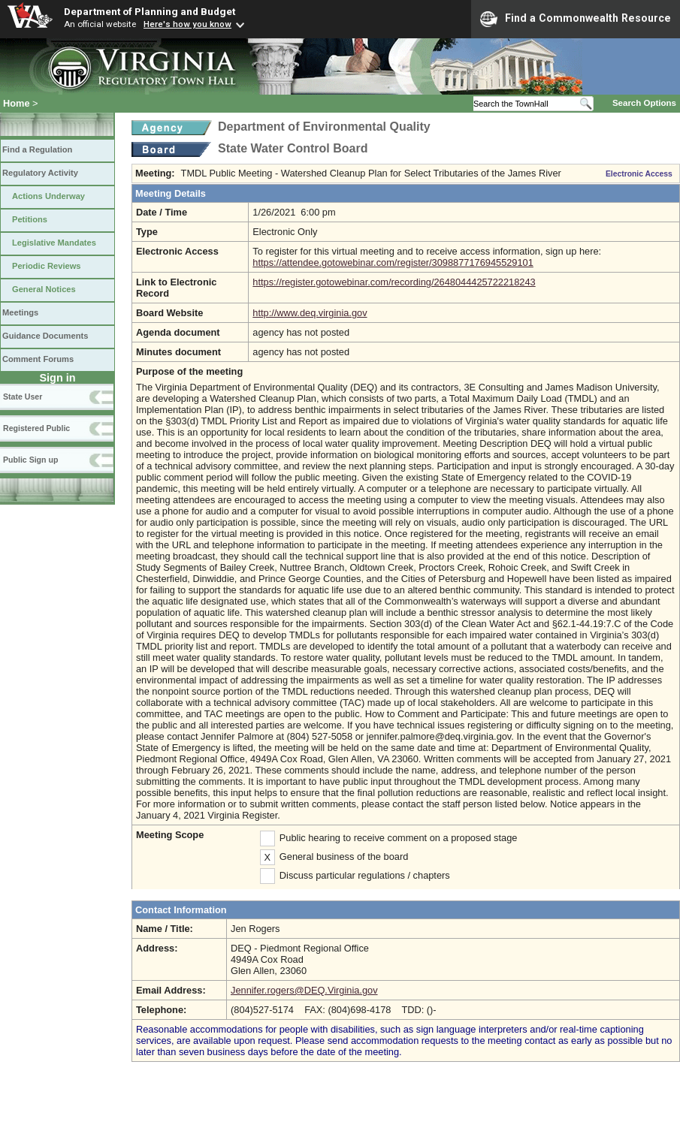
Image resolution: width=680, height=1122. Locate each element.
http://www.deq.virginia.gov (309, 312)
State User (22, 396)
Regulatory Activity (40, 172)
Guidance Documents (45, 335)
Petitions (29, 219)
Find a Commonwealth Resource (575, 18)
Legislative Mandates (54, 242)
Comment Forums (38, 358)
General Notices (44, 289)
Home (16, 103)
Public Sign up (30, 459)
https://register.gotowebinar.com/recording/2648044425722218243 (393, 282)
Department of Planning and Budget (149, 11)
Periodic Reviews (46, 265)
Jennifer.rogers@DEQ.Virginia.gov (304, 990)
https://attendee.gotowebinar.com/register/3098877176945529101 (392, 262)
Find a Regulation (37, 149)
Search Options (644, 102)
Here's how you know (187, 24)
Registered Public (36, 428)
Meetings (20, 312)
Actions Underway (48, 196)
